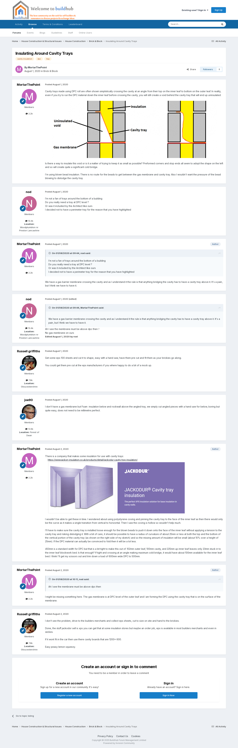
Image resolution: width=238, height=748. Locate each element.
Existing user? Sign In (195, 10)
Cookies (135, 736)
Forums (17, 32)
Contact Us (122, 736)
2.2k (29, 113)
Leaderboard (75, 24)
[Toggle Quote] (49, 253)
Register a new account (69, 695)
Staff (70, 32)
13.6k (29, 429)
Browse (32, 26)
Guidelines (56, 32)
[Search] (185, 24)
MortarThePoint (37, 67)
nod (28, 192)
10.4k (29, 220)
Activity (18, 24)
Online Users (85, 32)
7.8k (29, 380)
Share (191, 69)
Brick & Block (50, 71)
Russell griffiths (28, 351)
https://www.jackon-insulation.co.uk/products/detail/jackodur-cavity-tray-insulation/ (93, 459)
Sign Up (218, 10)
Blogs (42, 32)
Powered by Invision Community (119, 743)
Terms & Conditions (52, 24)
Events (30, 32)
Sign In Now (169, 695)
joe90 (28, 400)
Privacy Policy (105, 736)
